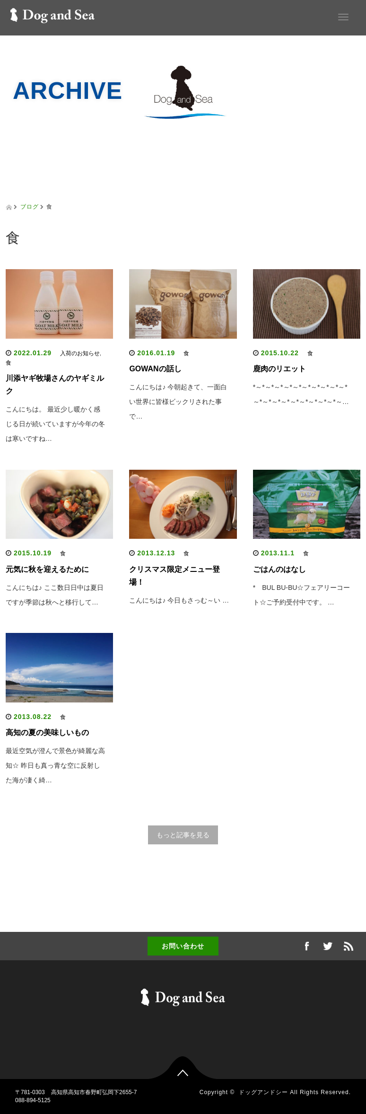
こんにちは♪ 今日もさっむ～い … (179, 600)
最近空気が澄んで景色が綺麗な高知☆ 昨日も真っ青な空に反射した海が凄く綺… (55, 765)
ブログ (29, 206)
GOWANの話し (155, 369)
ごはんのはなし (279, 569)
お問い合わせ (183, 946)
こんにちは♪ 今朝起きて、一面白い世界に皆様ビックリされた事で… (178, 401)
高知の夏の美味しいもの (47, 732)
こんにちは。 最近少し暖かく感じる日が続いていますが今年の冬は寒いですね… (55, 423)
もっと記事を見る (183, 835)
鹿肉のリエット (279, 369)
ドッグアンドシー (263, 1092)
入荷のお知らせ (80, 353)
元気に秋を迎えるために (47, 569)
